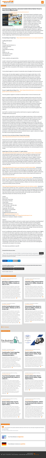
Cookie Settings (36, 454)
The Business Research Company (8, 350)
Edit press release (19, 268)
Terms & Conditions (15, 454)
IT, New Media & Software (10, 303)
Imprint (4, 454)
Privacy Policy (8, 454)
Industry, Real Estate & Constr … (11, 278)
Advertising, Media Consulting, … (35, 349)
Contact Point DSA (22, 454)
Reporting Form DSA (29, 454)
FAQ (1, 454)
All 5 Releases (5, 327)
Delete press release (8, 268)
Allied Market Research (13, 13)
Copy (41, 253)
